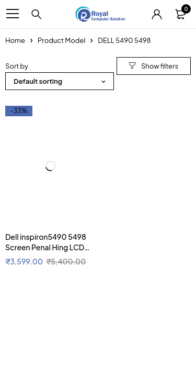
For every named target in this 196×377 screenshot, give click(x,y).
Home (15, 40)
